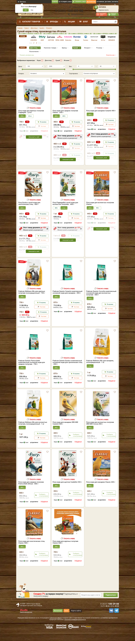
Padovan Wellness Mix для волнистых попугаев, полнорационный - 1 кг (32, 432)
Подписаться (110, 604)
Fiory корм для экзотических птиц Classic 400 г (31, 551)
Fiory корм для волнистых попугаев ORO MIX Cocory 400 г (100, 432)
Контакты (115, 1)
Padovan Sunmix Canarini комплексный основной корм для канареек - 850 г (67, 301)
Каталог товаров (31, 21)
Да (26, 10)
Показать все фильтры (27, 55)
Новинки (55, 1)
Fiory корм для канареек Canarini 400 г (101, 111)
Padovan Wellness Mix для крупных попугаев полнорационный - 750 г (31, 301)
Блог (85, 21)
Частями (77, 126)
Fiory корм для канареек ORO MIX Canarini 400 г (65, 432)
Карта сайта (76, 620)
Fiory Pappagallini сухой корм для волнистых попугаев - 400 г (65, 212)
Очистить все (110, 55)
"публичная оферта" (55, 627)
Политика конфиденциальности (75, 629)
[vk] (111, 620)
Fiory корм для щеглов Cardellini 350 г (67, 491)
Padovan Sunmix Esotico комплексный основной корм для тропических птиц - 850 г (67, 371)
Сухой (58, 60)
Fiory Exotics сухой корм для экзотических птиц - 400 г (29, 212)
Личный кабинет (113, 14)
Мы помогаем (91, 1)
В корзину (43, 122)
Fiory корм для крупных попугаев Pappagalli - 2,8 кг (31, 111)
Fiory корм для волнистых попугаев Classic (100, 212)
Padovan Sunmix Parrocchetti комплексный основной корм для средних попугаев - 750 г (31, 371)
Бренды (54, 21)
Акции (71, 21)
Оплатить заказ (80, 1)
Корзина (102, 7)
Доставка (108, 1)
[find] (115, 22)
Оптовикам (100, 1)
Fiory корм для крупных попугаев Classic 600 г (65, 551)
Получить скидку (35, 108)
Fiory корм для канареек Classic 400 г (100, 491)
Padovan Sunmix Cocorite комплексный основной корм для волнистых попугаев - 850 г (101, 302)
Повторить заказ (103, 14)
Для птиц (48, 60)
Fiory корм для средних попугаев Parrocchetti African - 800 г (31, 492)
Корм (39, 60)
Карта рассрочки (26, 621)
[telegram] (116, 620)
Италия (66, 60)
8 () (69, 11)
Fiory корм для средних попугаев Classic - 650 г (65, 111)
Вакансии (58, 620)
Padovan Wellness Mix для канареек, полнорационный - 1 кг (100, 371)
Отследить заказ (66, 1)
